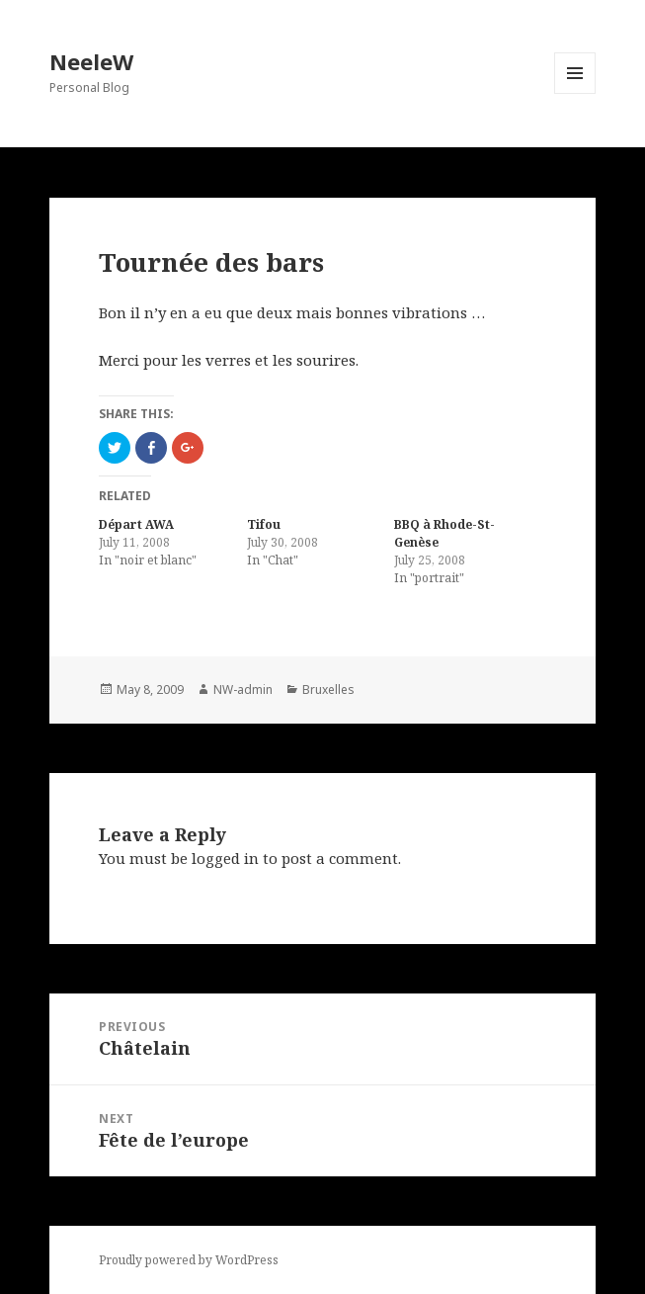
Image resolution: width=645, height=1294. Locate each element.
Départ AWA (136, 524)
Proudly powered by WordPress (189, 1259)
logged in (225, 858)
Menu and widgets (575, 93)
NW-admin (243, 689)
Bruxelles (328, 689)
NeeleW (91, 61)
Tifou (264, 524)
